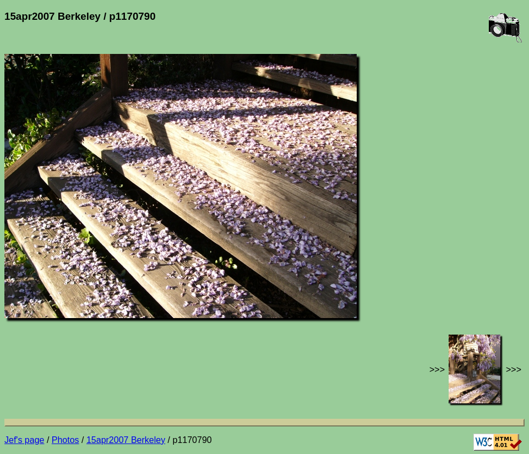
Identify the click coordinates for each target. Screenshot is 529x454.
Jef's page (24, 440)
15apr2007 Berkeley (125, 440)
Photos (65, 440)
